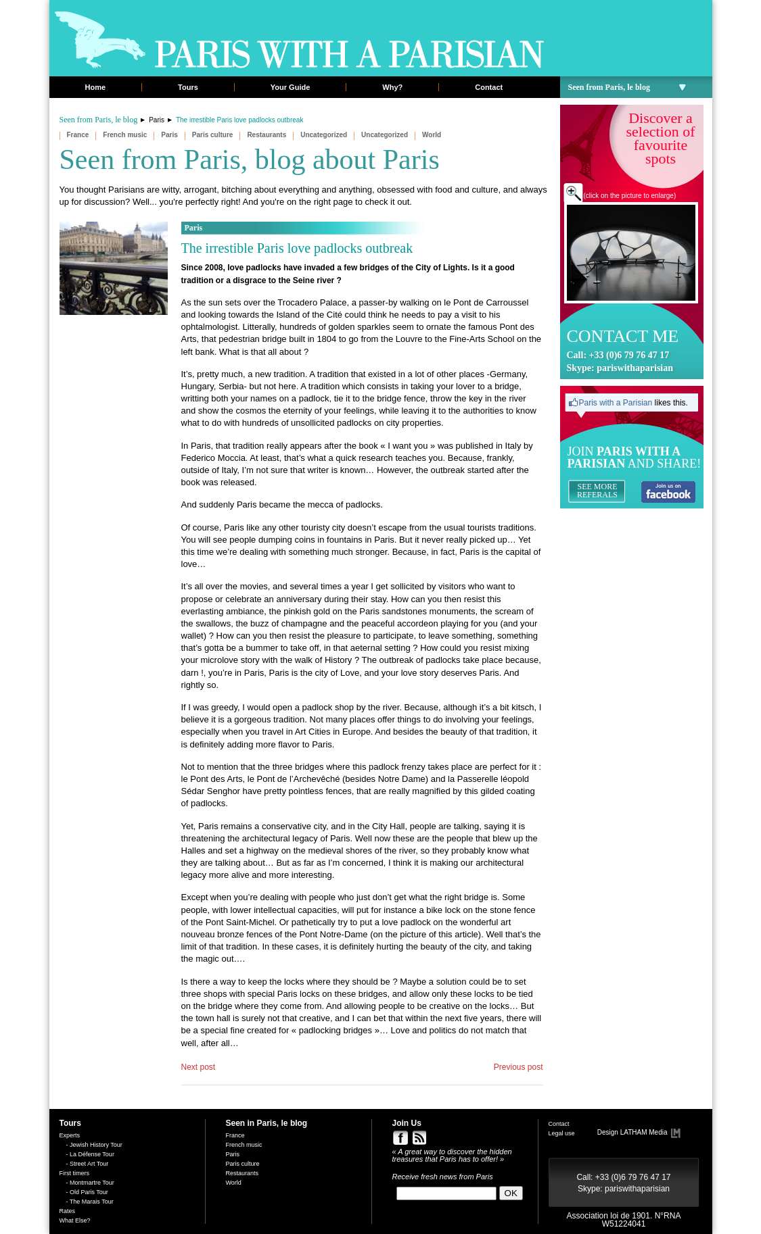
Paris (156, 120)
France (78, 135)
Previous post (518, 1067)
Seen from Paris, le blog (627, 87)
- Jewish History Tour (94, 1144)
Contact (489, 87)
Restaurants (266, 135)
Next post (198, 1067)
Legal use (562, 1133)
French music (125, 135)
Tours (188, 87)
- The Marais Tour (90, 1201)
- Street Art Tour (87, 1163)
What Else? (75, 1220)
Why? (392, 87)
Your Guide (290, 87)
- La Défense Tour (90, 1154)
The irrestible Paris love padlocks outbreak (297, 248)
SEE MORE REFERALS (597, 491)
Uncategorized (323, 135)
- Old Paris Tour (87, 1192)
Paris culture (212, 135)
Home (95, 87)
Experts (70, 1135)
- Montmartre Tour (90, 1182)
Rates (68, 1211)
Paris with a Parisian (616, 403)
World (431, 135)
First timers (75, 1173)
